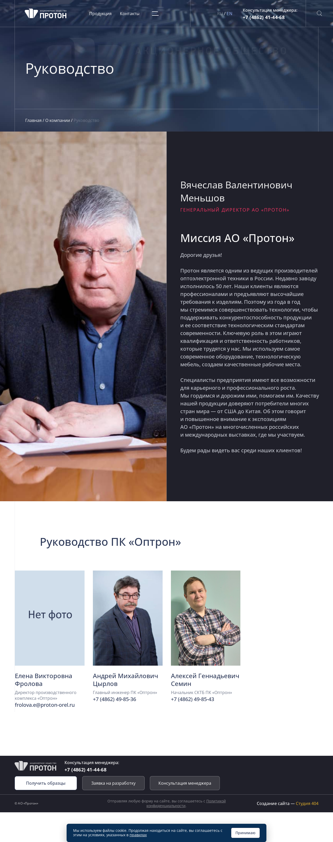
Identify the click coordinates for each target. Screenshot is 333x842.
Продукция (101, 13)
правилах (138, 834)
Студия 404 (307, 803)
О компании (58, 120)
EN (229, 13)
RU (220, 13)
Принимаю (245, 832)
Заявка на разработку (113, 783)
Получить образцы (46, 783)
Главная (34, 120)
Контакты (130, 13)
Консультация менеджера (184, 783)
